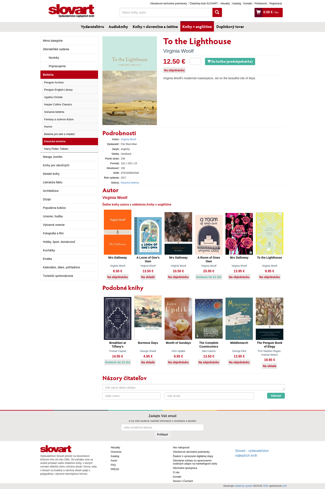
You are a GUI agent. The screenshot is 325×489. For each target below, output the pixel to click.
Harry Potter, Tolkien (56, 148)
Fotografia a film (53, 233)
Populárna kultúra (54, 207)
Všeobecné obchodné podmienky (168, 3)
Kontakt (248, 3)
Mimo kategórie (53, 40)
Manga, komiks (52, 156)
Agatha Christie (53, 97)
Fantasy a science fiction (59, 119)
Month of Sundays (178, 342)
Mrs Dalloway (117, 257)
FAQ (113, 464)
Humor (48, 126)
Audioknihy (118, 26)
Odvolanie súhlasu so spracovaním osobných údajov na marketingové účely (195, 462)
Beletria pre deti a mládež (59, 134)
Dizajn (47, 199)
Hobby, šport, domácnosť (59, 241)
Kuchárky (49, 250)
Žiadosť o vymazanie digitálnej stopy (193, 456)
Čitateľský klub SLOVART (203, 3)
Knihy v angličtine (197, 26)
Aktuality (225, 3)
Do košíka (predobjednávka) (230, 61)
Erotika (47, 258)
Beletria (48, 74)
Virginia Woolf (178, 51)
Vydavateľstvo (92, 26)
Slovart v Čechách (183, 481)
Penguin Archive (54, 82)
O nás (176, 472)
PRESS (115, 469)
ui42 (284, 485)
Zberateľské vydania (56, 49)
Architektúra (50, 190)
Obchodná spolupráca (185, 468)
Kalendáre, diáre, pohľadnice (61, 267)
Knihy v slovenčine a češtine (155, 26)
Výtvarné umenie (54, 224)
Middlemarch (239, 342)
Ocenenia (116, 451)
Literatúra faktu (52, 182)
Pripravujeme (57, 66)
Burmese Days (148, 342)
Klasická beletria (54, 141)
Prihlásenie (261, 3)
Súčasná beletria (54, 111)
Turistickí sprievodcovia (58, 275)
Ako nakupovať (181, 447)
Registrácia (275, 3)
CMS (265, 485)
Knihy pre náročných (56, 165)
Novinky (54, 57)
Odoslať (276, 396)
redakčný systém (243, 485)
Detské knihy (51, 173)
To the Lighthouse (269, 257)
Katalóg (236, 3)
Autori (114, 460)
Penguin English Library (58, 89)
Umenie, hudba (53, 216)
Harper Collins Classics (58, 104)
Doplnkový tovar (230, 26)
